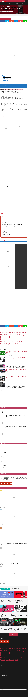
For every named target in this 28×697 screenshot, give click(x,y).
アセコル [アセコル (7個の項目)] (14, 334)
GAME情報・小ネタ (22, 3)
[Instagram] (7, 483)
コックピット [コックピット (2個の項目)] (3, 341)
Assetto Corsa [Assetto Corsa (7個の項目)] (3, 332)
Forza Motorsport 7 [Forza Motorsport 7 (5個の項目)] (15, 332)
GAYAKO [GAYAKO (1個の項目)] (25, 332)
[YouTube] (5, 483)
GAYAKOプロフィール (7, 78)
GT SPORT (4, 452)
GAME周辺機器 (16, 3)
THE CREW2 (4, 457)
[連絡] (11, 483)
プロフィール (3, 680)
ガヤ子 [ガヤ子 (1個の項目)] (22, 334)
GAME (5, 3)
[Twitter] (1, 483)
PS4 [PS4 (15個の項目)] (1, 334)
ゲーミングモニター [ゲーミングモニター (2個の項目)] (10, 339)
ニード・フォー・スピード (6, 460)
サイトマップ (3, 677)
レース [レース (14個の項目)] (10, 343)
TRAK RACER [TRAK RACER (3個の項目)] (5, 334)
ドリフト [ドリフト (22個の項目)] (18, 341)
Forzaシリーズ (4, 450)
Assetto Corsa (4, 447)
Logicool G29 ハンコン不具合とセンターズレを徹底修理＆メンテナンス (6, 629)
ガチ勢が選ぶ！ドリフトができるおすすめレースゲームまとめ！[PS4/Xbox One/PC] (20, 629)
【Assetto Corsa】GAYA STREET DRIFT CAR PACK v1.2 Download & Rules (11, 582)
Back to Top (14, 634)
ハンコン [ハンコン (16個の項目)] (22, 341)
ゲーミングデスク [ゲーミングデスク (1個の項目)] (3, 339)
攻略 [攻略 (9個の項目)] (13, 343)
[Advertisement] (14, 32)
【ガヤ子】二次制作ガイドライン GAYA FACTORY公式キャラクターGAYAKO (20, 601)
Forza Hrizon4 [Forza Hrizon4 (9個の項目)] (8, 332)
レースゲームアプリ (10, 3)
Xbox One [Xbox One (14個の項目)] (10, 334)
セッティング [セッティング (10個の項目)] (14, 341)
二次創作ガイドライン (5, 75)
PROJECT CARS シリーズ (6, 455)
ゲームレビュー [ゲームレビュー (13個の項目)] (22, 339)
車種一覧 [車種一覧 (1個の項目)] (16, 343)
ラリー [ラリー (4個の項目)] (7, 343)
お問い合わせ (3, 682)
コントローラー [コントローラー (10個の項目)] (8, 341)
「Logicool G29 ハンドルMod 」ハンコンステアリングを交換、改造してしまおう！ (7, 615)
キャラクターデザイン (7, 76)
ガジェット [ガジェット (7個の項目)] (18, 334)
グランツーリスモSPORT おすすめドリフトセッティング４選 (9, 563)
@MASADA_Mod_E (7, 235)
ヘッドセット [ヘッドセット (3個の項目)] (3, 343)
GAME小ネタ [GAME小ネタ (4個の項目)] (21, 332)
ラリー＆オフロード (5, 462)
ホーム (1, 3)
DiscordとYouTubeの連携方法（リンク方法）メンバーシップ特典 (15, 410)
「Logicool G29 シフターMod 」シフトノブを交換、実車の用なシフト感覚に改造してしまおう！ (20, 615)
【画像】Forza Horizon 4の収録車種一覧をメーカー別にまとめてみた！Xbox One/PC (13, 524)
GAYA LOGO (5, 80)
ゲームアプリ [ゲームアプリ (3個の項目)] (16, 339)
